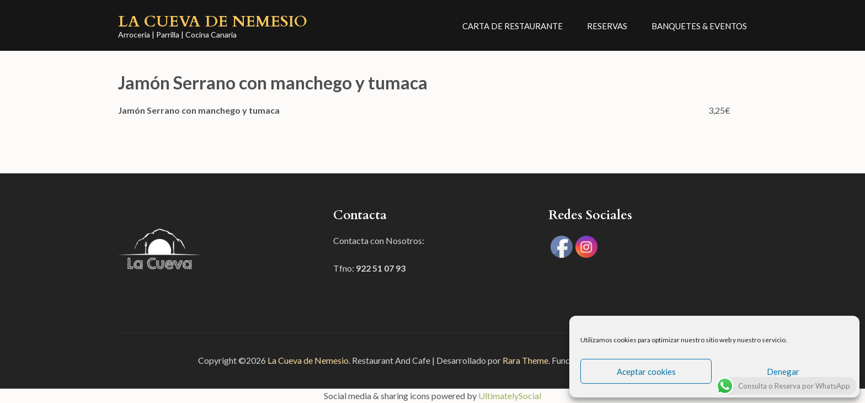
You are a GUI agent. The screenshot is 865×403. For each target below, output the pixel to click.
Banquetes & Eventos (699, 26)
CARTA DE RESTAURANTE (512, 26)
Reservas (607, 26)
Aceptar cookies (646, 372)
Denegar (783, 372)
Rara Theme (525, 360)
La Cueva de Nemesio (212, 21)
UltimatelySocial (509, 395)
